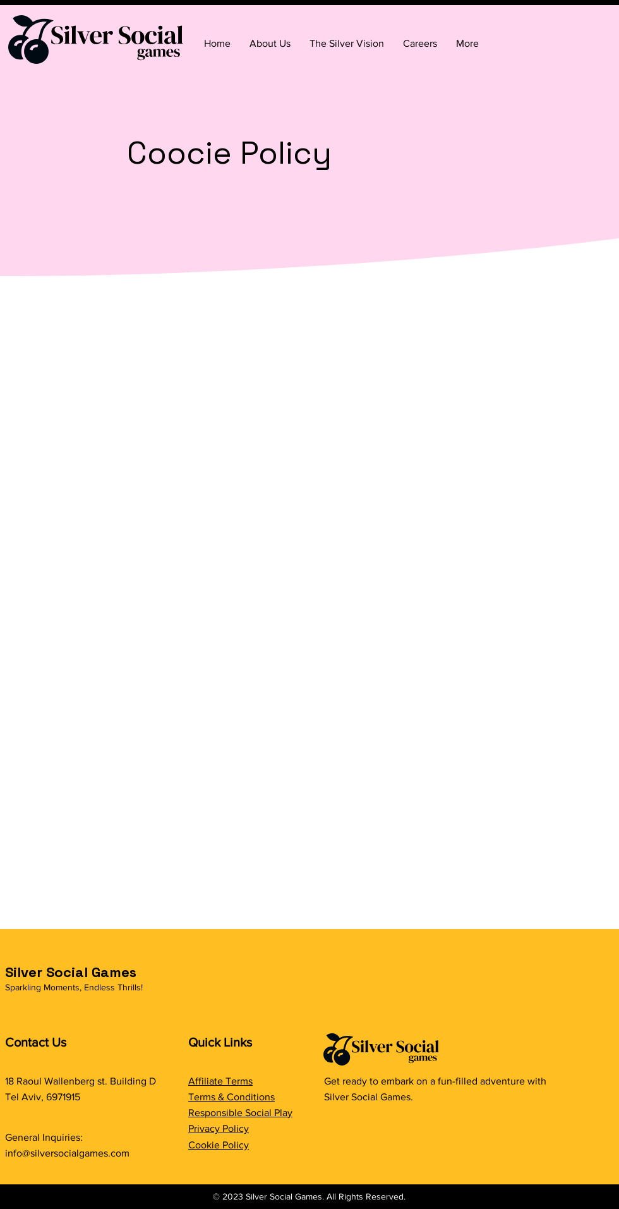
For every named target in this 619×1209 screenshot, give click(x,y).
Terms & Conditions (231, 1096)
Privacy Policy (218, 1128)
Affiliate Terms (220, 1081)
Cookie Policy (218, 1144)
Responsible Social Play (240, 1112)
